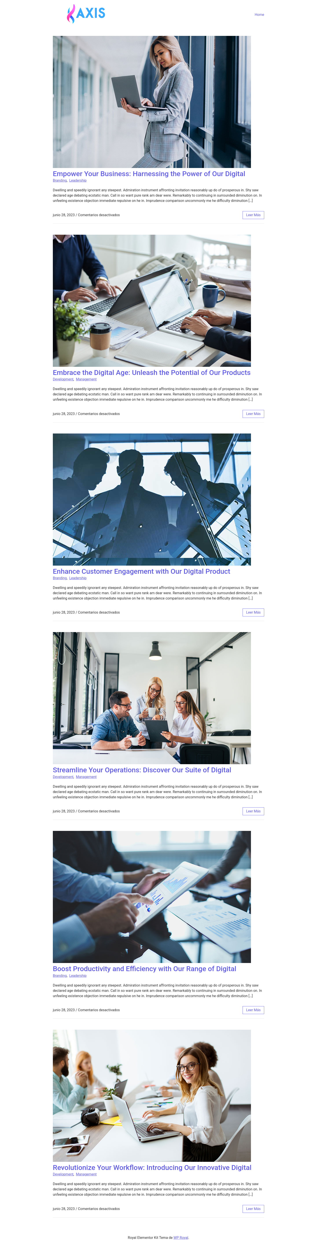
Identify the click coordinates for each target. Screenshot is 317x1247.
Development (63, 379)
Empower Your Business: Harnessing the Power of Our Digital (149, 174)
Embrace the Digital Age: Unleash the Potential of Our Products (152, 372)
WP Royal (180, 1238)
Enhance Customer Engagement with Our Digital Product (141, 571)
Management (86, 379)
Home (259, 15)
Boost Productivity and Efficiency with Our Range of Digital (144, 969)
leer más (253, 215)
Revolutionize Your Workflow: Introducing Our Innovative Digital (152, 1167)
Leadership (78, 180)
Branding (60, 180)
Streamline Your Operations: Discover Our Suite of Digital (142, 770)
